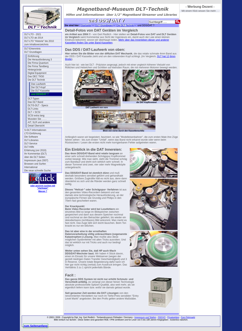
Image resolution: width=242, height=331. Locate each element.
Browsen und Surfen (35, 163)
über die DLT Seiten (34, 157)
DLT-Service (30, 143)
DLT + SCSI (34, 112)
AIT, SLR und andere (39, 122)
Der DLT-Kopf (38, 87)
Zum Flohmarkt (188, 317)
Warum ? (42, 191)
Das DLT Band (35, 102)
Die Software (31, 136)
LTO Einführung (32, 133)
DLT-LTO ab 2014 (33, 37)
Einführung (33, 56)
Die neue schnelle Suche (37, 170)
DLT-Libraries (31, 140)
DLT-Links (33, 108)
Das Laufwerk (38, 84)
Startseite (86, 25)
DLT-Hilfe (29, 147)
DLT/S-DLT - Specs (38, 105)
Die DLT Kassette (40, 90)
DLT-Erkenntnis (32, 48)
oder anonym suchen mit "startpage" (42, 186)
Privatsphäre (173, 317)
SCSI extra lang (36, 115)
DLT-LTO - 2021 (32, 34)
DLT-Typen (33, 98)
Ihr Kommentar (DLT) (35, 153)
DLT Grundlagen (33, 52)
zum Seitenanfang (36, 325)
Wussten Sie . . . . (37, 119)
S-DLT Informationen (35, 130)
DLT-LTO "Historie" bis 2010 (39, 41)
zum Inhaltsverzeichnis (36, 44)
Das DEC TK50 (36, 76)
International (30, 167)
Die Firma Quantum (38, 63)
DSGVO (162, 317)
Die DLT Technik (36, 79)
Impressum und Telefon (145, 317)
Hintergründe (34, 69)
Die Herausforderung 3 (40, 59)
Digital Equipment (37, 73)
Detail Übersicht (36, 125)
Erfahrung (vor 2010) (35, 150)
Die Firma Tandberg (38, 66)
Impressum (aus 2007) (36, 160)
